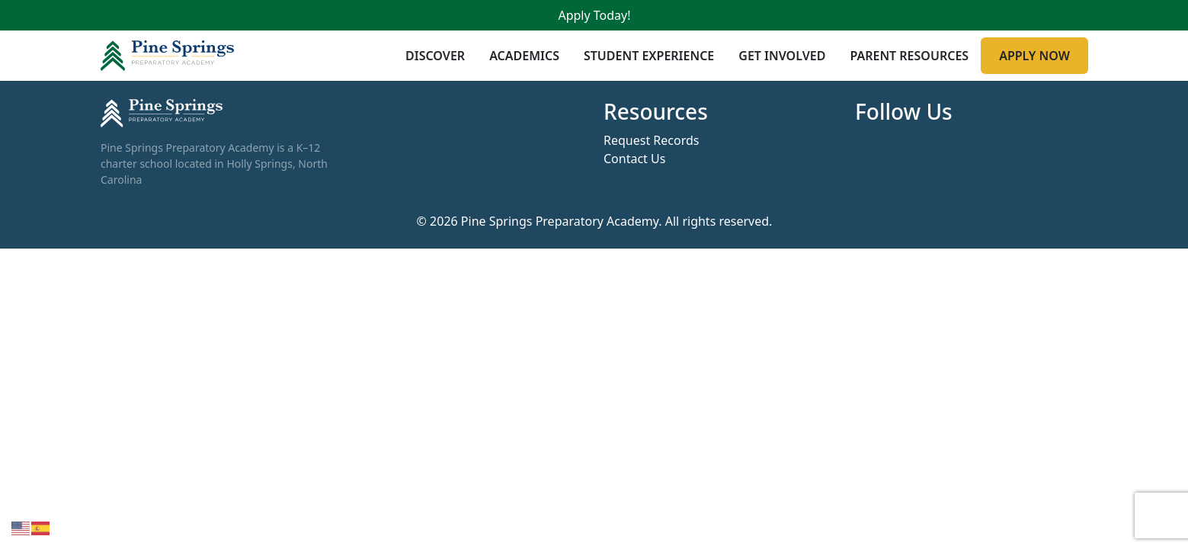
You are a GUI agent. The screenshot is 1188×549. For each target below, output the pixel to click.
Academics (524, 55)
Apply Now (1034, 55)
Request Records (651, 140)
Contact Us (634, 158)
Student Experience (648, 55)
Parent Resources (909, 55)
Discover (435, 55)
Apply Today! (594, 15)
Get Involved (781, 55)
